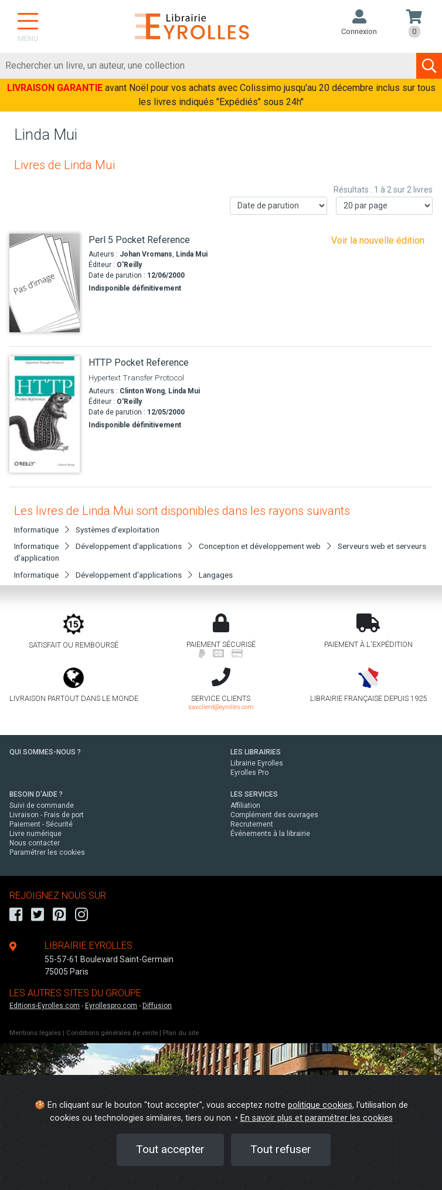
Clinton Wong (142, 391)
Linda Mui (192, 254)
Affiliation (245, 805)
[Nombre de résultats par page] (384, 206)
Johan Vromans (146, 254)
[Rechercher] (208, 66)
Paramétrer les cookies (47, 852)
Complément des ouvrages (274, 815)
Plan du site (181, 1033)
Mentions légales (35, 1033)
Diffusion (157, 1006)
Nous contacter (34, 843)
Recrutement (251, 824)
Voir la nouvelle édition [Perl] (377, 240)
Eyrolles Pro (249, 772)
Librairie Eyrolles (256, 763)
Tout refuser (280, 1149)
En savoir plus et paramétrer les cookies (316, 1118)
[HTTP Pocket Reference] (44, 414)
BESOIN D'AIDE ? (36, 794)
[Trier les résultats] (278, 206)
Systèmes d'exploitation (117, 529)
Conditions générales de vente (112, 1033)
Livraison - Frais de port (46, 815)
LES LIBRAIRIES (255, 752)
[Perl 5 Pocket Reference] (44, 283)
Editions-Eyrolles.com (44, 1006)
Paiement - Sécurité (41, 824)
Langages (216, 574)
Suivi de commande (41, 805)
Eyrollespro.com (111, 1006)
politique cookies (320, 1105)
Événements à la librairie (270, 834)
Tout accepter (170, 1149)
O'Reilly (129, 265)
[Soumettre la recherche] (429, 66)
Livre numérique (35, 834)
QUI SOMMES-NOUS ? (45, 752)
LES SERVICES (254, 794)
